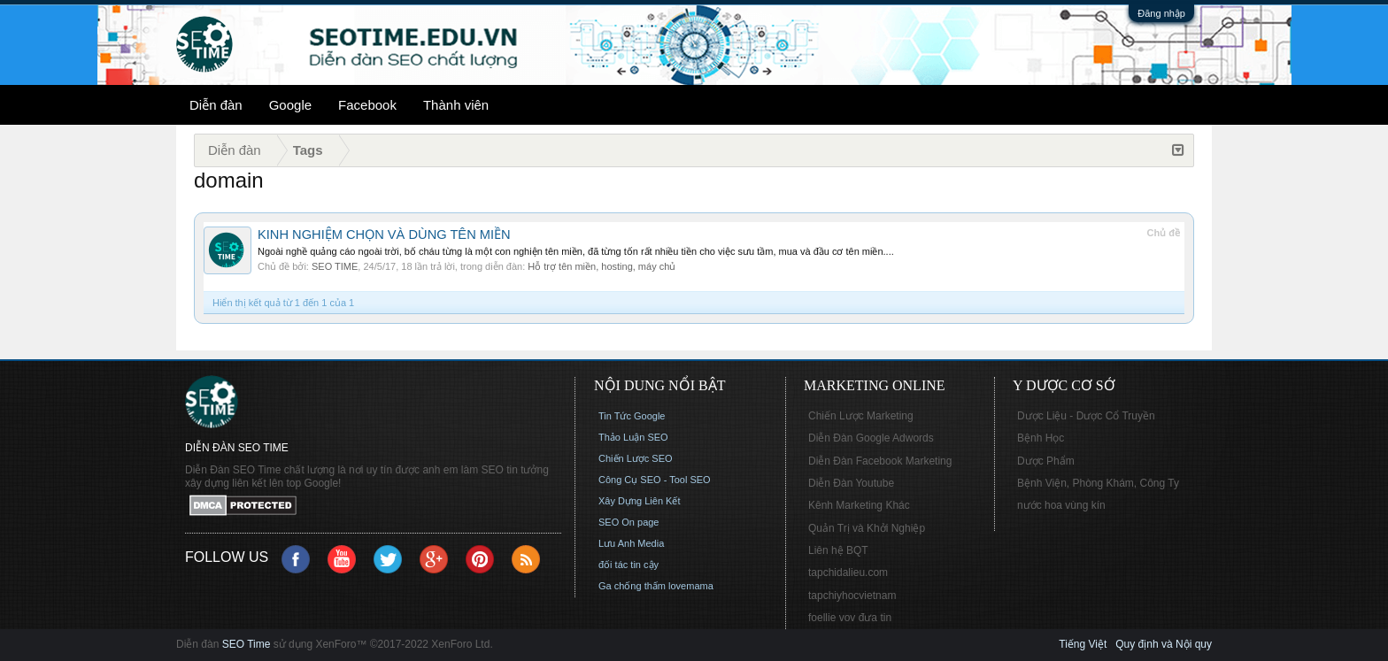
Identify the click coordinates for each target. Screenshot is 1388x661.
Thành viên (456, 104)
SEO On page (628, 522)
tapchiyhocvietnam (852, 595)
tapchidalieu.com (848, 572)
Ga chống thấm (632, 585)
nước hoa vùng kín (1061, 505)
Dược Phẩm (1046, 461)
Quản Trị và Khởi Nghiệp (866, 528)
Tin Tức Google (631, 416)
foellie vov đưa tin (849, 617)
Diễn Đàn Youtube (851, 483)
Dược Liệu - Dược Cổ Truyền (1086, 416)
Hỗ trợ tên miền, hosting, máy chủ (601, 266)
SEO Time (246, 644)
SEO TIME (335, 266)
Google (290, 104)
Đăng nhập (1161, 13)
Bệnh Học (1040, 438)
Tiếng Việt (1083, 644)
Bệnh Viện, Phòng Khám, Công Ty (1098, 483)
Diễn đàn (216, 104)
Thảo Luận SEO (633, 437)
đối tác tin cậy (628, 564)
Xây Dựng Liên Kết (639, 501)
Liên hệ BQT (838, 550)
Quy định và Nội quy (1163, 644)
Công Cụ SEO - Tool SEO (654, 479)
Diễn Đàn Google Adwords (871, 438)
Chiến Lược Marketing (861, 416)
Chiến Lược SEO (635, 458)
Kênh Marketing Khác (859, 505)
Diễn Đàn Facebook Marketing (880, 461)
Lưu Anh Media (631, 543)
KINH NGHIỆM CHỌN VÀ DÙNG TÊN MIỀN (384, 234)
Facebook (367, 104)
